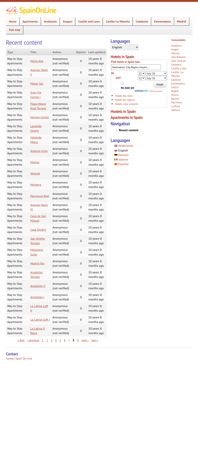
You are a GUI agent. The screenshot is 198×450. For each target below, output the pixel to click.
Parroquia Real (39, 196)
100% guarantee (148, 91)
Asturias (175, 53)
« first (21, 340)
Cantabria (176, 64)
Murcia (174, 95)
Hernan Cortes (39, 117)
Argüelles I (37, 297)
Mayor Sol (36, 83)
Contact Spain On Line (19, 358)
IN (112, 73)
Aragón (175, 49)
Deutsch (121, 155)
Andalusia (49, 21)
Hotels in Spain (122, 56)
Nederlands (123, 145)
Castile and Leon (87, 21)
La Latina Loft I (40, 319)
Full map (14, 30)
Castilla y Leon (178, 68)
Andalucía (176, 45)
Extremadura (161, 21)
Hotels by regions (125, 99)
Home (11, 21)
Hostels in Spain (123, 111)
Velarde (35, 173)
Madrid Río (37, 263)
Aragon (66, 21)
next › (85, 340)
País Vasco (176, 102)
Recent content (128, 130)
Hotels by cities (124, 95)
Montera (35, 184)
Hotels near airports (126, 104)
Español (121, 164)
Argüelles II (37, 286)
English (121, 150)
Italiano (121, 159)
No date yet (127, 88)
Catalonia (141, 21)
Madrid (181, 21)
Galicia (174, 87)
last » (94, 340)
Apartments (29, 21)
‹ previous (33, 340)
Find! (160, 84)
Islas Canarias (178, 60)
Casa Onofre (38, 230)
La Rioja (175, 106)
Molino (34, 162)
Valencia (175, 110)
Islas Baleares (178, 57)
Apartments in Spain (126, 117)
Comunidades (178, 40)
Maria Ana (36, 61)
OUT (118, 78)
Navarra (175, 98)
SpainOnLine (37, 10)
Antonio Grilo (39, 151)
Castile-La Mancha (116, 21)
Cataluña (176, 79)
